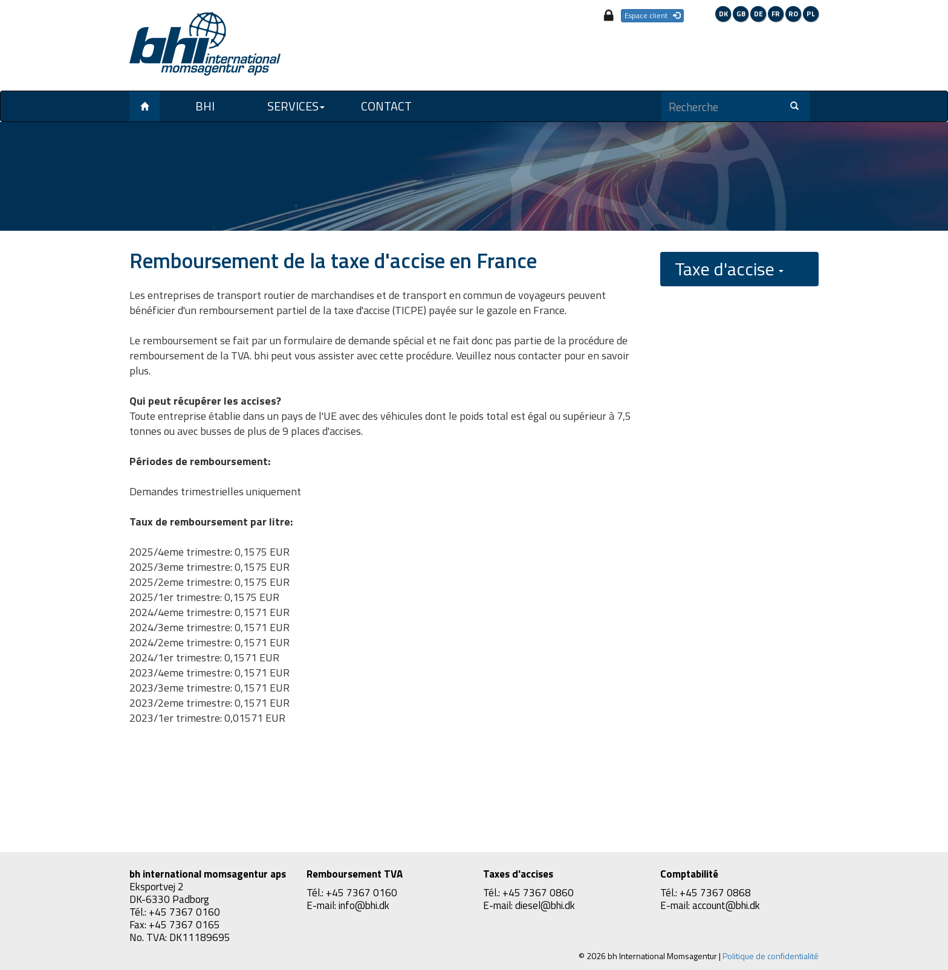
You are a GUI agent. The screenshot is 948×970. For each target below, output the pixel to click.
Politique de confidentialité (770, 955)
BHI (205, 106)
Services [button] (296, 106)
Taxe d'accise (729, 269)
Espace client (652, 15)
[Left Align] (144, 106)
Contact (386, 106)
